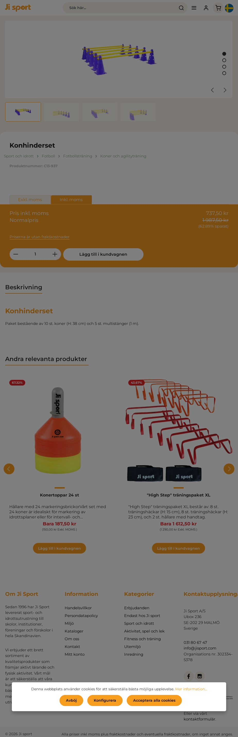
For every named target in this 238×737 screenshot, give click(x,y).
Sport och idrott (139, 623)
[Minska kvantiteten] (16, 254)
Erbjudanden (136, 607)
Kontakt (72, 646)
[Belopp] (35, 254)
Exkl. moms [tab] (30, 199)
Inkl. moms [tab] (71, 199)
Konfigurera (105, 700)
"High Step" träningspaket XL (178, 495)
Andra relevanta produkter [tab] (47, 359)
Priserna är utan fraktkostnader (40, 236)
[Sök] (181, 7)
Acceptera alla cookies (154, 700)
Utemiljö (132, 646)
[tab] (23, 288)
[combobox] (119, 7)
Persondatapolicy (81, 615)
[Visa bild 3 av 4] (224, 67)
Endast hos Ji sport (142, 615)
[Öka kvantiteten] (55, 254)
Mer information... (191, 689)
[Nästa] (224, 90)
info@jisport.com (200, 648)
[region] (119, 71)
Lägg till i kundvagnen (102, 254)
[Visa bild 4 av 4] (224, 73)
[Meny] (193, 7)
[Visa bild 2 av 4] (224, 60)
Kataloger (74, 631)
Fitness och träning (142, 638)
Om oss (72, 638)
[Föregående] (212, 90)
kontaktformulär (199, 719)
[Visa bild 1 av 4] (224, 54)
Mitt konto (74, 654)
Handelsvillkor (78, 607)
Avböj (71, 700)
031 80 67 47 (195, 642)
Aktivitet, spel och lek (144, 631)
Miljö (69, 623)
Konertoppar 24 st (59, 495)
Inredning (133, 654)
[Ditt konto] (205, 7)
